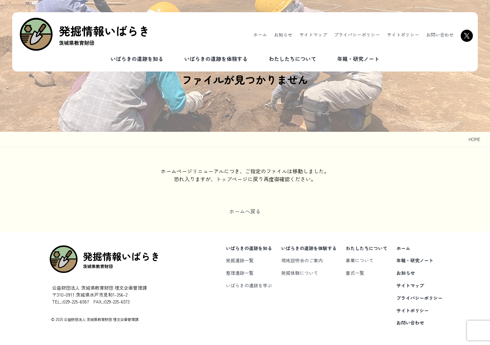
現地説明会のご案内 (302, 260)
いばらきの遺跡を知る (137, 59)
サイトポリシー (403, 34)
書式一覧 (355, 273)
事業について (359, 260)
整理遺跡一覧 (240, 273)
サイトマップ (313, 34)
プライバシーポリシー (357, 34)
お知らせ (283, 34)
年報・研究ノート (358, 59)
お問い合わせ (440, 34)
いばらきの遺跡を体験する (216, 59)
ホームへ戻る (245, 211)
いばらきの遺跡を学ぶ (249, 285)
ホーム (260, 34)
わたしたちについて (292, 59)
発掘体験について (299, 273)
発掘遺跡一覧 (240, 260)
